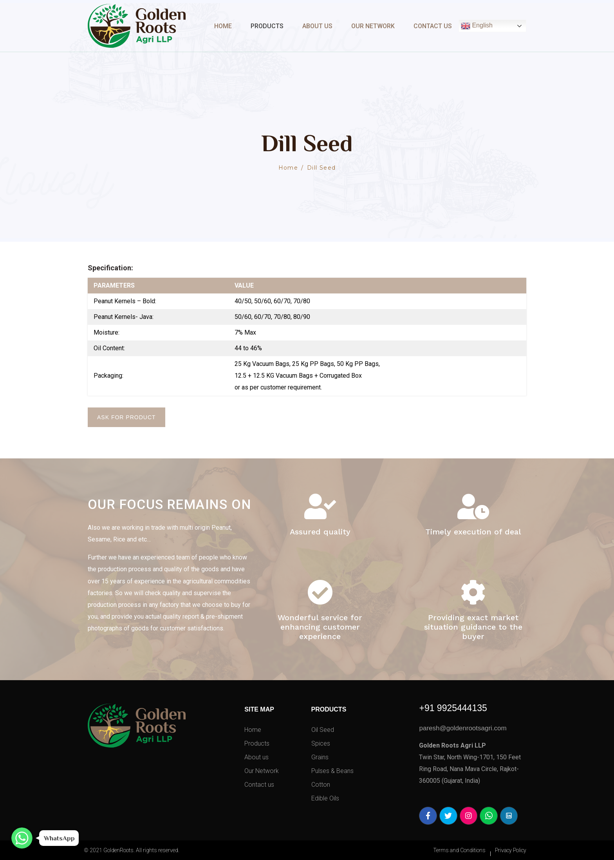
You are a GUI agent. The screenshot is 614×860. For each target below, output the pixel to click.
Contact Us (433, 26)
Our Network (373, 26)
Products (267, 26)
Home (223, 26)
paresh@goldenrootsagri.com (462, 728)
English (477, 26)
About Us (317, 26)
